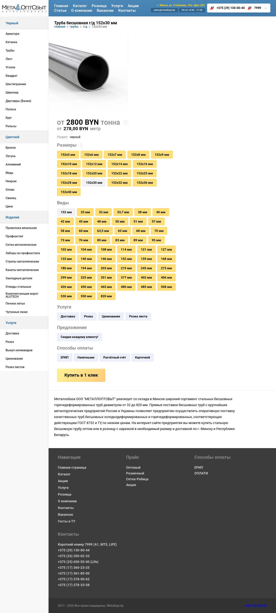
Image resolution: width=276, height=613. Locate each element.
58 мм (65, 231)
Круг (9, 118)
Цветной (12, 137)
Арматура (12, 33)
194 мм (86, 268)
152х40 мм (69, 192)
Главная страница (72, 467)
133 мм (66, 259)
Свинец (11, 198)
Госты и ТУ (66, 521)
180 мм (66, 268)
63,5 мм (103, 231)
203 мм (106, 268)
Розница (99, 6)
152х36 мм (145, 182)
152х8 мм (138, 154)
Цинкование (14, 358)
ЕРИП (65, 357)
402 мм (146, 277)
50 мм (120, 221)
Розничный (135, 473)
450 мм (86, 287)
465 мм (106, 287)
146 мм (106, 259)
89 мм (138, 240)
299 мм (66, 277)
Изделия (12, 217)
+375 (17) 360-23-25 (73, 567)
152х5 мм (68, 154)
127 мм (166, 249)
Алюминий (13, 164)
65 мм (122, 231)
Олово (10, 189)
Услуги (11, 323)
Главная (61, 6)
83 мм (120, 240)
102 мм (66, 249)
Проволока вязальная (21, 228)
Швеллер (12, 92)
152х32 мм (119, 182)
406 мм (166, 277)
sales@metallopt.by (164, 10)
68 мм (140, 231)
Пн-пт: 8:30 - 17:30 (192, 10)
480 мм (126, 287)
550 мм (86, 296)
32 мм (103, 212)
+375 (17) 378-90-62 (73, 579)
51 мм (138, 221)
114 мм (126, 249)
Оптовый (133, 467)
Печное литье (15, 303)
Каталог (80, 6)
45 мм (83, 221)
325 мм (86, 277)
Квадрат (11, 75)
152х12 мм (94, 164)
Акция (131, 485)
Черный (12, 23)
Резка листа (138, 316)
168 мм (166, 259)
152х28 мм (69, 182)
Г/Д (85, 26)
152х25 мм (145, 173)
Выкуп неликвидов (19, 350)
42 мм (65, 221)
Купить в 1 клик (81, 375)
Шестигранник (16, 84)
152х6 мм (91, 154)
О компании (81, 10)
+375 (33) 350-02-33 (73, 556)
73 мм (65, 240)
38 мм (142, 212)
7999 (253, 8)
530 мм (66, 296)
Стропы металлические (22, 261)
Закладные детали (19, 278)
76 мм (83, 240)
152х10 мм (69, 164)
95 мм (156, 240)
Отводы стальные (18, 286)
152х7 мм (115, 154)
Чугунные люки (16, 312)
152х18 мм (69, 173)
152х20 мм (94, 173)
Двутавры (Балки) (18, 101)
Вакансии (105, 10)
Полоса (11, 109)
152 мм (126, 259)
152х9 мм (162, 154)
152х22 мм (119, 173)
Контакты (127, 10)
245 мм (146, 268)
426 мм (66, 287)
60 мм (83, 231)
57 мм (156, 221)
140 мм (86, 259)
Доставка (12, 333)
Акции (133, 6)
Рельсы (11, 126)
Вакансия (65, 514)
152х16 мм (145, 164)
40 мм (160, 212)
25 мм (85, 212)
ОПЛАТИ (201, 473)
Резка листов (15, 367)
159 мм (146, 259)
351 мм (106, 277)
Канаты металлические (22, 270)
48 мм (101, 221)
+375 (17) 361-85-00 (73, 573)
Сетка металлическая (21, 244)
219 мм (126, 268)
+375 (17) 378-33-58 (73, 585)
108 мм (106, 249)
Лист (9, 59)
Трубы (10, 50)
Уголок (10, 67)
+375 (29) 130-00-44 (226, 8)
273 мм (166, 268)
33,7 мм (123, 212)
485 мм (146, 287)
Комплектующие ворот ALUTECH (22, 295)
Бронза (11, 147)
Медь (9, 173)
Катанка (11, 42)
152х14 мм (119, 164)
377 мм (126, 277)
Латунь (11, 156)
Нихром (11, 181)
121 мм (146, 249)
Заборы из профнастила (23, 253)
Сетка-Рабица (137, 479)
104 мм (86, 249)
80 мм (101, 240)
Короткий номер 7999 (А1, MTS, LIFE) (87, 544)
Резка (10, 342)
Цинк (9, 206)
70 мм (159, 231)
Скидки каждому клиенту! (79, 337)
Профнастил (14, 236)
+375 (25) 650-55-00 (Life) (78, 562)
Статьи (60, 10)
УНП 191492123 (255, 605)
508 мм (166, 287)
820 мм (106, 296)
